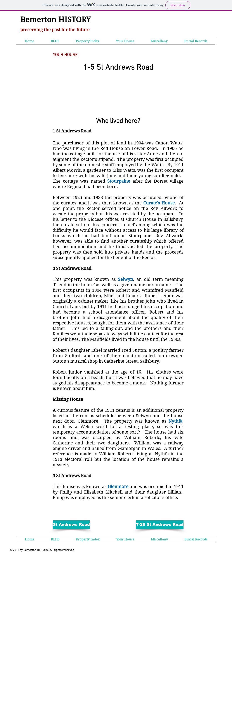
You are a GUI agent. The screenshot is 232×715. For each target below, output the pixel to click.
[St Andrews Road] (71, 524)
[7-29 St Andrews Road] (160, 524)
